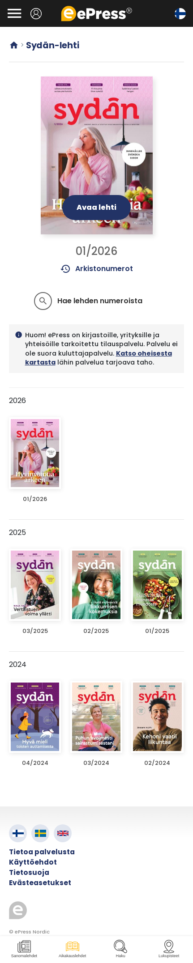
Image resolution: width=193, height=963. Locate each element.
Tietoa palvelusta (42, 852)
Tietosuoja (29, 872)
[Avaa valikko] (14, 13)
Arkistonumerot (96, 268)
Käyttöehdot (33, 862)
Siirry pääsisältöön (4, 4)
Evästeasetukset (40, 882)
